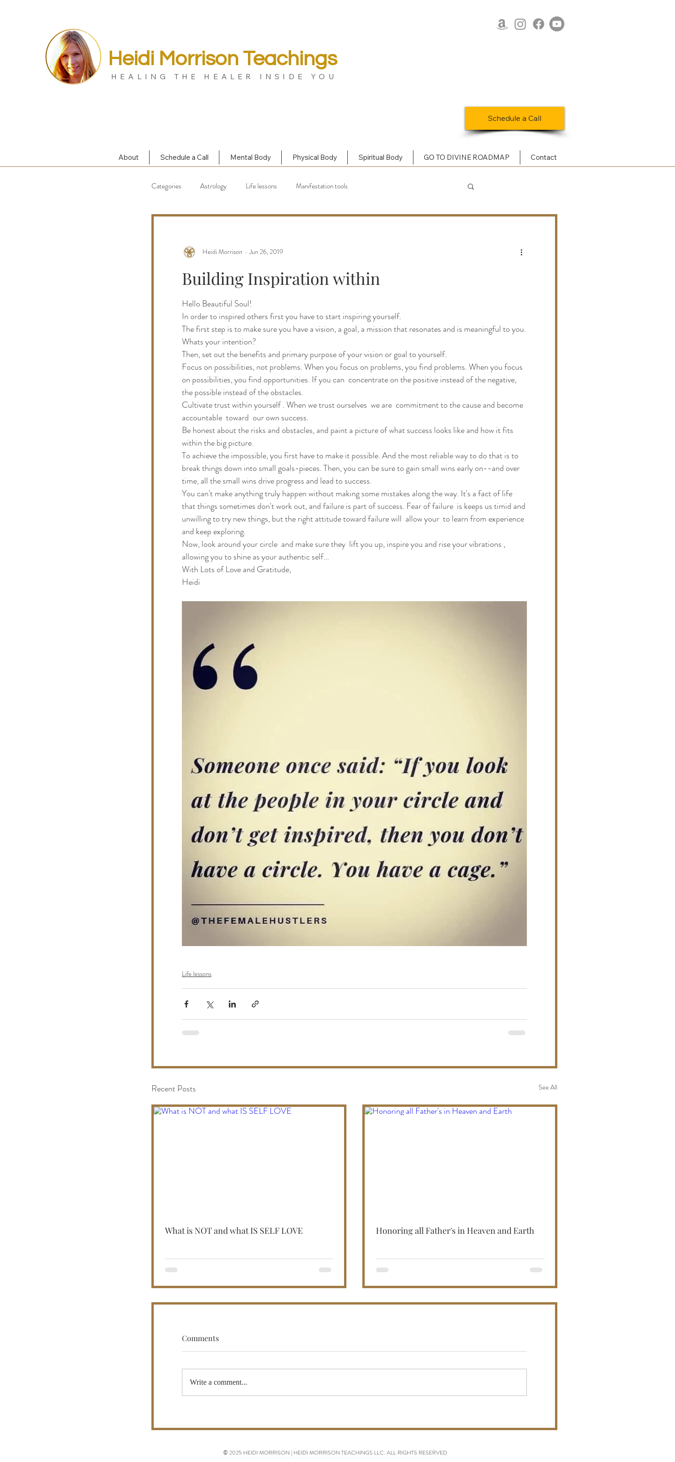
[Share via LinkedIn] (232, 1004)
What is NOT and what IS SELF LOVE (234, 1230)
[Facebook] (538, 23)
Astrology (213, 186)
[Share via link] (255, 1004)
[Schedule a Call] (514, 118)
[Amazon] (502, 23)
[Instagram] (520, 23)
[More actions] (521, 252)
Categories (166, 186)
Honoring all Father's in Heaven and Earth (455, 1230)
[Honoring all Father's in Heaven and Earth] (460, 1160)
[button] (470, 186)
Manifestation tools (322, 186)
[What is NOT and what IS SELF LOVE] (249, 1160)
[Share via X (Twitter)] (209, 1004)
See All (548, 1087)
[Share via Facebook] (186, 1004)
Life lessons (261, 186)
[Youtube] (556, 23)
